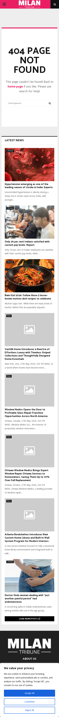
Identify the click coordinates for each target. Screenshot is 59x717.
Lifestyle (10, 151)
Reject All (29, 710)
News (9, 316)
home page (15, 86)
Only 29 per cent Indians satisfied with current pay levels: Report (27, 243)
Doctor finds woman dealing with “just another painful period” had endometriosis (27, 598)
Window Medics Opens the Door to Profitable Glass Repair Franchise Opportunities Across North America (26, 412)
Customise (29, 701)
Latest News (14, 140)
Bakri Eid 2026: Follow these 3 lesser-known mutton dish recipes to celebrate (28, 297)
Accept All (29, 693)
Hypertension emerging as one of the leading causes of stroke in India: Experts (29, 186)
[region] (29, 690)
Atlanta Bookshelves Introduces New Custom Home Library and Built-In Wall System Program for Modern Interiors (27, 537)
